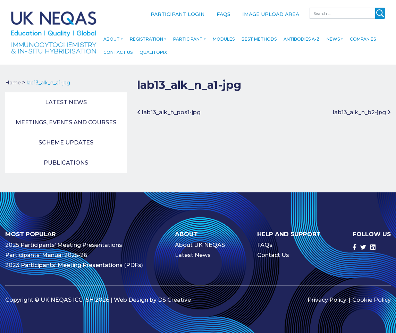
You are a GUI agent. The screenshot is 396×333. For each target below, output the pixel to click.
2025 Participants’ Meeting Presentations (63, 244)
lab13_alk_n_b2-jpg (362, 111)
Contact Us (118, 51)
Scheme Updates (66, 141)
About (111, 38)
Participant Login (178, 14)
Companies (363, 38)
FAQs (223, 14)
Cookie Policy (371, 298)
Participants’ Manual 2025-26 (46, 254)
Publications (66, 161)
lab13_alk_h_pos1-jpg (169, 111)
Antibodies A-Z (302, 38)
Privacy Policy (326, 298)
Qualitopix (153, 51)
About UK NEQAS (200, 244)
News (333, 38)
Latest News (66, 101)
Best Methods (259, 38)
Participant (188, 38)
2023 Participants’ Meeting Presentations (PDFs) (74, 264)
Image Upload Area (270, 14)
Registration (146, 38)
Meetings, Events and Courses (66, 121)
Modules (224, 38)
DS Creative (174, 298)
